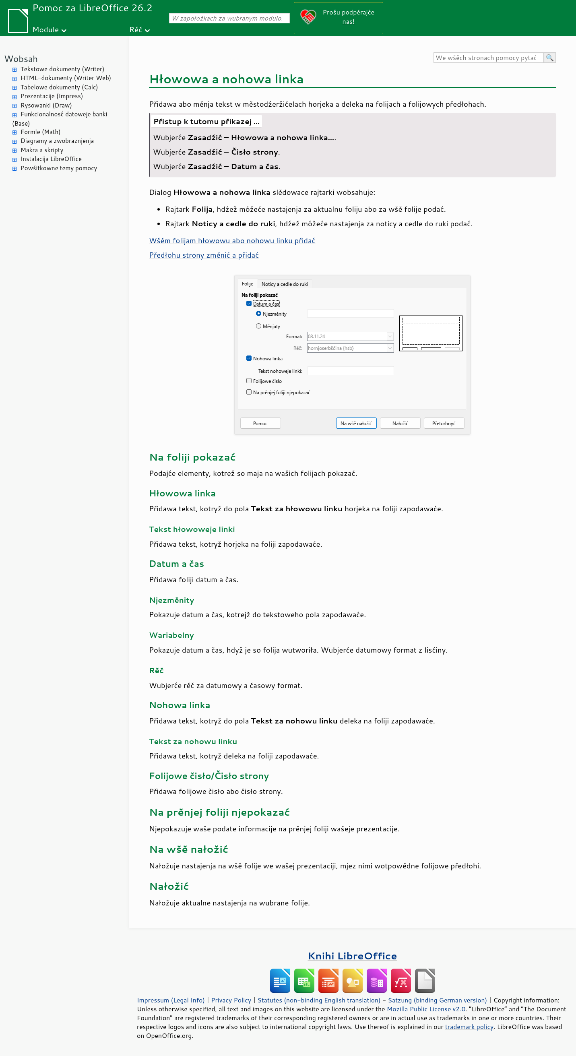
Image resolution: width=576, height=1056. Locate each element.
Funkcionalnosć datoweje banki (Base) (59, 119)
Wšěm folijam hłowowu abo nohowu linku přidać (232, 240)
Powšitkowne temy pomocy (59, 168)
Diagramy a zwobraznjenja (57, 140)
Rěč (135, 29)
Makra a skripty (42, 150)
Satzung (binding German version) (437, 1000)
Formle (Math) (41, 132)
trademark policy (469, 1026)
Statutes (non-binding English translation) (318, 1000)
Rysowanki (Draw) (46, 105)
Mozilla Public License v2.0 (426, 1008)
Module (45, 29)
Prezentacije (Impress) (52, 96)
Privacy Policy (231, 1000)
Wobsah (21, 58)
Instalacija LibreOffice (51, 159)
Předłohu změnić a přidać (204, 255)
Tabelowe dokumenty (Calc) (59, 87)
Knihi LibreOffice (352, 956)
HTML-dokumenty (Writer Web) (66, 78)
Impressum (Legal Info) (171, 1000)
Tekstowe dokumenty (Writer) (62, 69)
